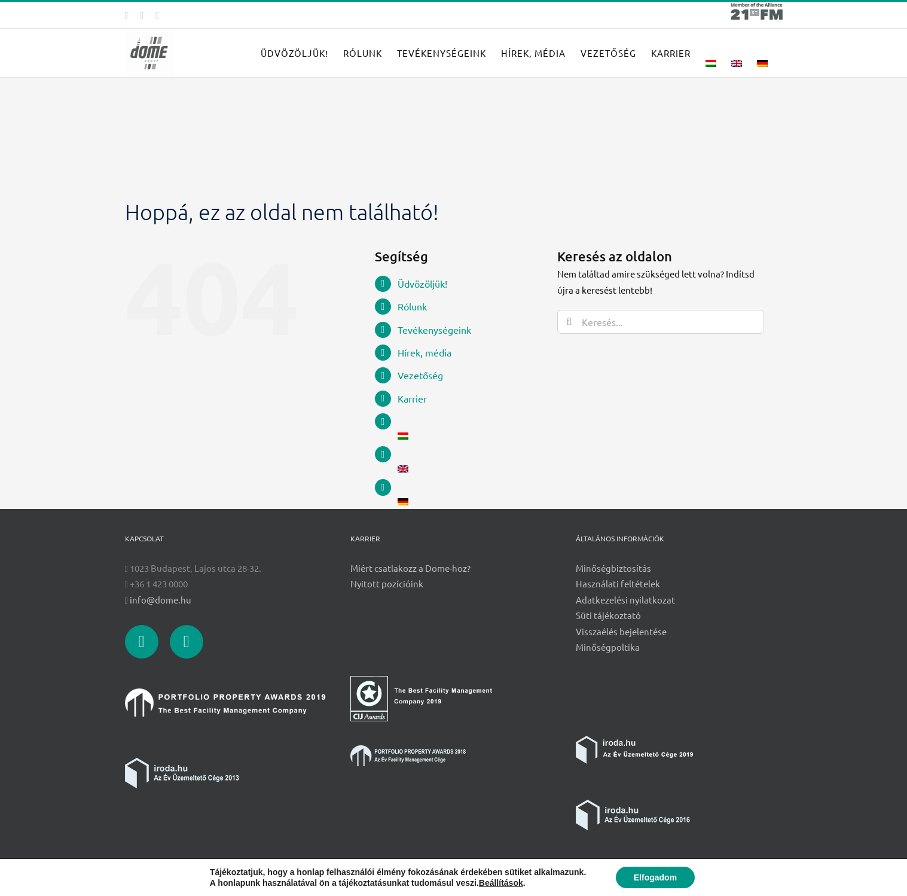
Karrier (412, 398)
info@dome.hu (158, 599)
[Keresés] (569, 322)
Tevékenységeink (434, 330)
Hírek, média (424, 352)
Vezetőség (420, 375)
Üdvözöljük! (422, 283)
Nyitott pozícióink (386, 583)
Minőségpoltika (608, 647)
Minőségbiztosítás (613, 568)
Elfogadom (655, 877)
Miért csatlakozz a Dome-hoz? (410, 568)
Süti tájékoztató (608, 615)
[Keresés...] (661, 322)
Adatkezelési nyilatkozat (625, 599)
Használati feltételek (618, 583)
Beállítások (501, 883)
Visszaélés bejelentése (621, 631)
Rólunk (412, 306)
